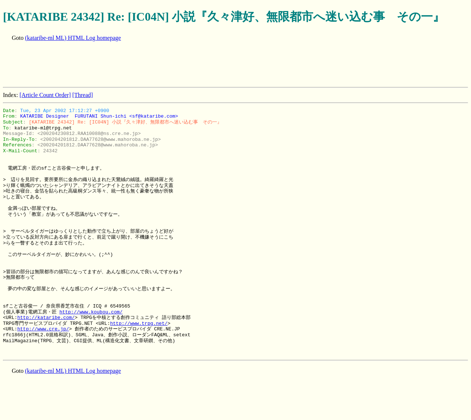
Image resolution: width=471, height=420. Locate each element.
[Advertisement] (137, 64)
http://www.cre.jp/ (43, 329)
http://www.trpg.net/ (138, 323)
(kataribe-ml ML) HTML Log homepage (73, 38)
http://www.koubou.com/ (91, 312)
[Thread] (82, 95)
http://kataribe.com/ (46, 317)
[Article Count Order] (45, 95)
